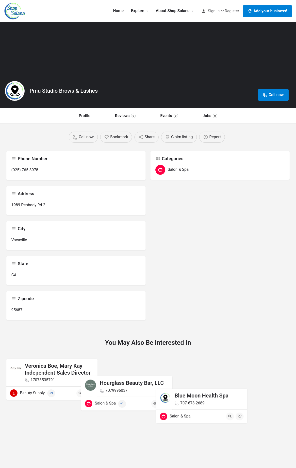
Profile (84, 115)
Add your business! (267, 11)
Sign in (214, 11)
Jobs (210, 115)
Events (169, 115)
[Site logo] (15, 10)
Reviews (125, 115)
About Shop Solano (173, 10)
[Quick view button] (80, 393)
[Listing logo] (15, 91)
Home (118, 10)
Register (232, 11)
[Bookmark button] (90, 393)
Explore (137, 10)
